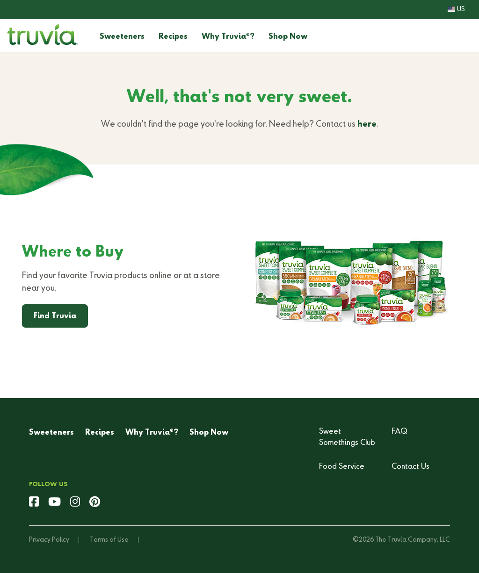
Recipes (173, 37)
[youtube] (54, 503)
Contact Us (410, 467)
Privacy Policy (49, 540)
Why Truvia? (228, 37)
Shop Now (288, 37)
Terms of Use (109, 540)
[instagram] (75, 503)
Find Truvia (55, 316)
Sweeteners (122, 37)
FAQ (399, 432)
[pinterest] (94, 503)
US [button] (456, 9)
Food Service (341, 467)
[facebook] (34, 503)
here (367, 124)
